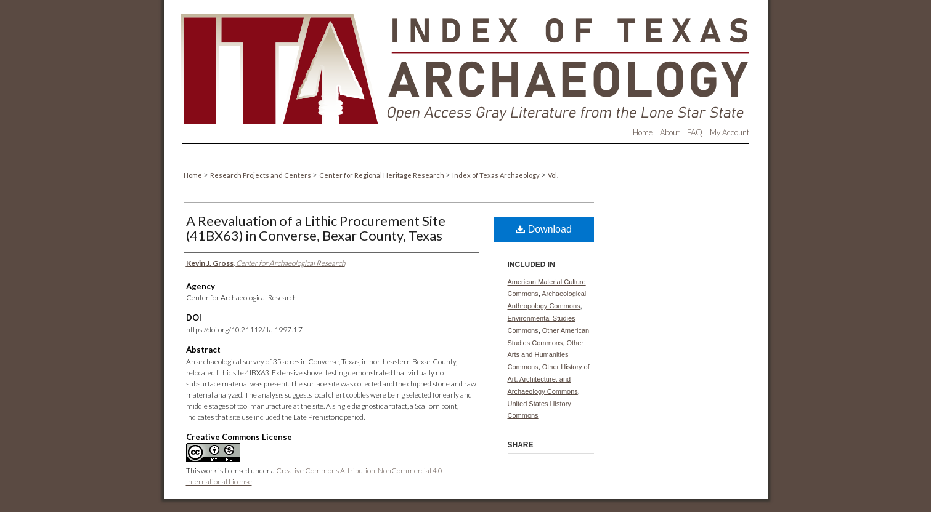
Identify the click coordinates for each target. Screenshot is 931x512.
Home (193, 175)
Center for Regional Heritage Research (382, 175)
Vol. (553, 175)
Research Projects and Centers (261, 175)
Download (544, 229)
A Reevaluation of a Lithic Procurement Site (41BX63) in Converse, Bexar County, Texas (315, 228)
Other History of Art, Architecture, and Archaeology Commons (549, 379)
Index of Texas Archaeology (496, 175)
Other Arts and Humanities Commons (546, 355)
